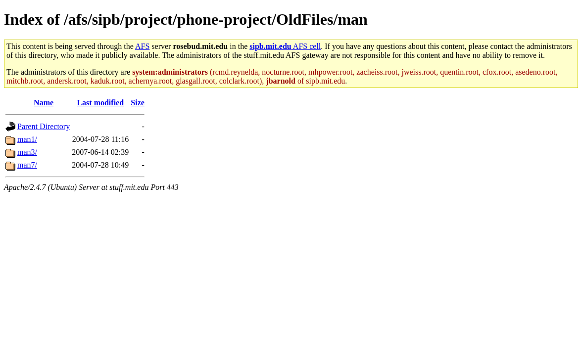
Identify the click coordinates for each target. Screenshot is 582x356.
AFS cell (285, 46)
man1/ (27, 139)
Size (138, 102)
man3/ (27, 152)
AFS (142, 46)
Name (43, 102)
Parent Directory (43, 126)
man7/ (27, 165)
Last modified (100, 102)
